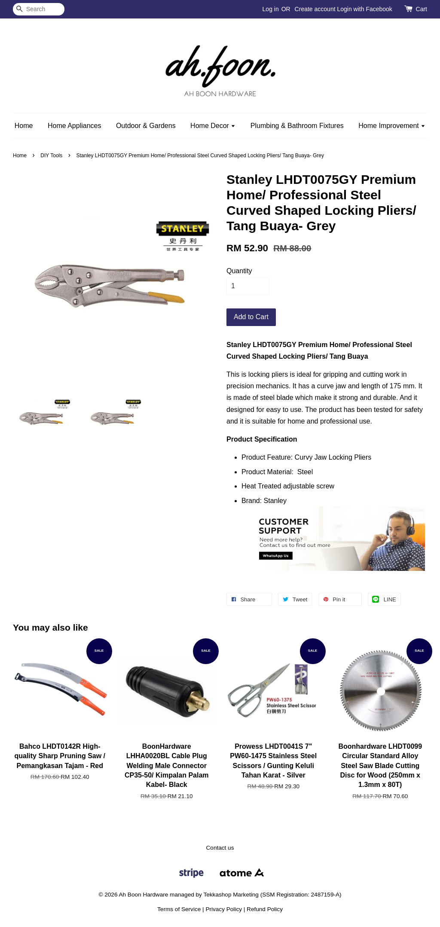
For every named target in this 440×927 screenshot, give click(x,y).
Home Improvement (391, 125)
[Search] (38, 9)
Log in (271, 9)
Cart (421, 9)
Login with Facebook (364, 9)
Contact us (220, 848)
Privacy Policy (223, 909)
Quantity (239, 270)
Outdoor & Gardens (146, 125)
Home (24, 125)
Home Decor (212, 125)
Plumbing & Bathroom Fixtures (297, 125)
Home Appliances (74, 125)
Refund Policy (265, 909)
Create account (315, 9)
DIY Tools (51, 155)
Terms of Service (179, 909)
